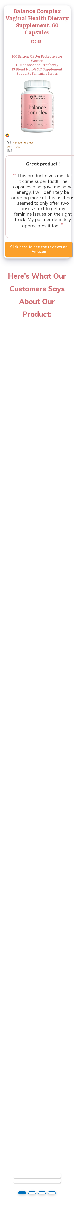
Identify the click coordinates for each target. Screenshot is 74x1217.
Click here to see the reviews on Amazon (39, 249)
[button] (22, 1192)
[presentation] (37, 1175)
